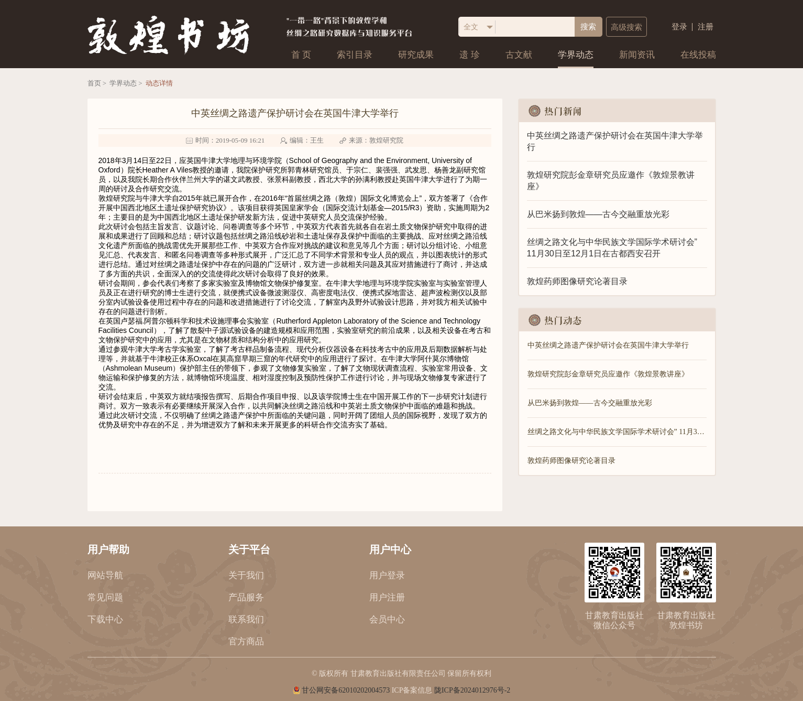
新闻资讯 (637, 55)
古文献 (518, 55)
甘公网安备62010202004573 (346, 690)
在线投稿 (698, 55)
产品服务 (246, 597)
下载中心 (105, 619)
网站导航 (105, 575)
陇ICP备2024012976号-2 (472, 690)
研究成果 (416, 55)
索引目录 (354, 55)
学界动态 (575, 55)
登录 (679, 27)
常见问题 (105, 597)
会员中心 (387, 619)
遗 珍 (469, 55)
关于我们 (246, 575)
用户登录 (387, 575)
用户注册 (387, 597)
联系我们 (246, 619)
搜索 (588, 27)
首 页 (301, 55)
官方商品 (246, 641)
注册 (705, 27)
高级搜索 (626, 27)
